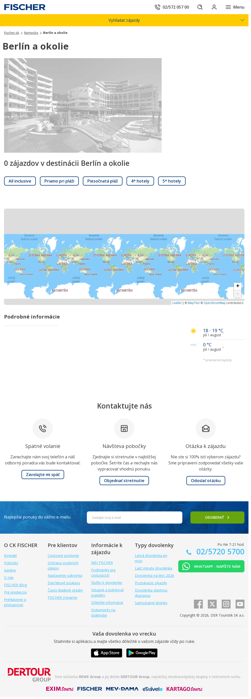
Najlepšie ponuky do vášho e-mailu (37, 517)
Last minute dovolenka (153, 568)
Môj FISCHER (102, 562)
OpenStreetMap (214, 303)
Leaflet (177, 303)
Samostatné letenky (151, 602)
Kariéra (10, 570)
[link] (20, 181)
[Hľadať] (200, 7)
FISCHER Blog (15, 584)
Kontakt (10, 555)
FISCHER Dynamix (62, 597)
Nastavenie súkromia (65, 575)
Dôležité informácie (107, 602)
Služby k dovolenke (106, 582)
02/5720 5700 (219, 551)
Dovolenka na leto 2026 (154, 575)
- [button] (237, 294)
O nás (9, 577)
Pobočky (11, 562)
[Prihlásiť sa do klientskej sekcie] (214, 7)
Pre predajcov (15, 592)
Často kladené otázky (65, 590)
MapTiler (194, 303)
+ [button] (237, 286)
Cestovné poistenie (63, 555)
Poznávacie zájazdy (151, 582)
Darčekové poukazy (64, 582)
